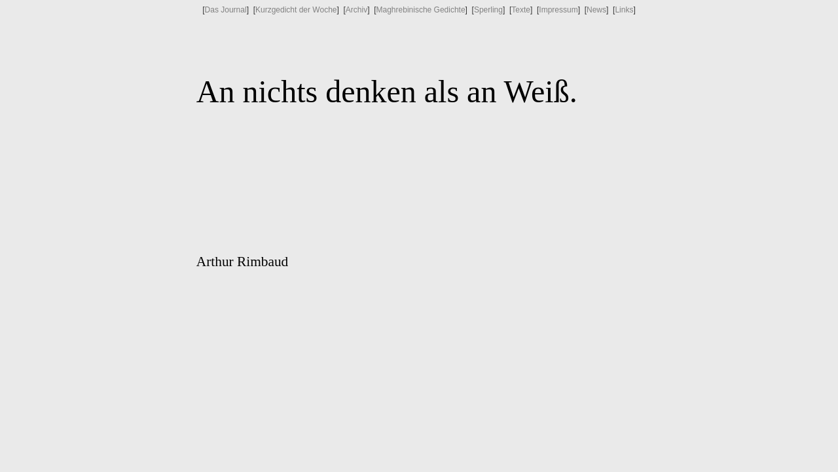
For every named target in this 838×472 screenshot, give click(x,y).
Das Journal (226, 9)
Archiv (356, 9)
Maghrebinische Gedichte (420, 9)
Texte (520, 9)
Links (624, 9)
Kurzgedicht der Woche (296, 9)
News (596, 9)
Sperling (488, 9)
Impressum (558, 9)
